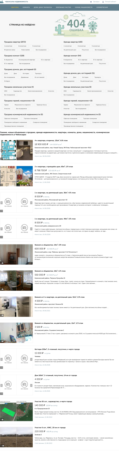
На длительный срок (70, 50)
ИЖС (5, 91)
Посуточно (85, 50)
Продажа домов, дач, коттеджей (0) (20, 69)
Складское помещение (40, 122)
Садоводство (17, 91)
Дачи (15, 73)
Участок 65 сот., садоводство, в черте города (53, 401)
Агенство (51, 91)
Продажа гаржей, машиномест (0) (19, 101)
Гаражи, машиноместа (83, 7)
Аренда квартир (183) (73, 42)
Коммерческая (102, 7)
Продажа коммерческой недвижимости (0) (23, 115)
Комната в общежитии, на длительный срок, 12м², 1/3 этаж (59, 323)
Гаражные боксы (42, 105)
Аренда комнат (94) (72, 56)
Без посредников (41, 50)
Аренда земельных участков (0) (77, 87)
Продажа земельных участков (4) (19, 87)
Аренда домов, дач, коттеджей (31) (79, 73)
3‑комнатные (36, 46)
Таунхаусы (38, 73)
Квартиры (15, 7)
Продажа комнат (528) (14, 56)
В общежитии (8, 59)
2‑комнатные (22, 46)
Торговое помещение (30, 118)
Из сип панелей (39, 77)
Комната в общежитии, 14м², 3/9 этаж (50, 245)
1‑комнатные (8, 46)
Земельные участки (63, 7)
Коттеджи (26, 73)
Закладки (94, 2)
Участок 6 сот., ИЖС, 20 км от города (50, 428)
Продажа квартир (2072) (15, 42)
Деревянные (25, 77)
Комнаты (26, 7)
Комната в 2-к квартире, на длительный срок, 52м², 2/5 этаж (60, 297)
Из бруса (7, 81)
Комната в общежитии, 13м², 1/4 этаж (50, 271)
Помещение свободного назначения (15, 122)
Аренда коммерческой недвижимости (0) (82, 115)
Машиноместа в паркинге (22, 105)
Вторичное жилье (9, 50)
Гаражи (6, 105)
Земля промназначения (35, 91)
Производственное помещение (14, 126)
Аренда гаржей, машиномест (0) (78, 101)
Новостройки (25, 50)
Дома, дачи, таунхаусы (43, 7)
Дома (6, 73)
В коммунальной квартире (27, 59)
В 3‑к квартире (8, 63)
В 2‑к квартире (45, 59)
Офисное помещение (11, 118)
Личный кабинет (109, 2)
